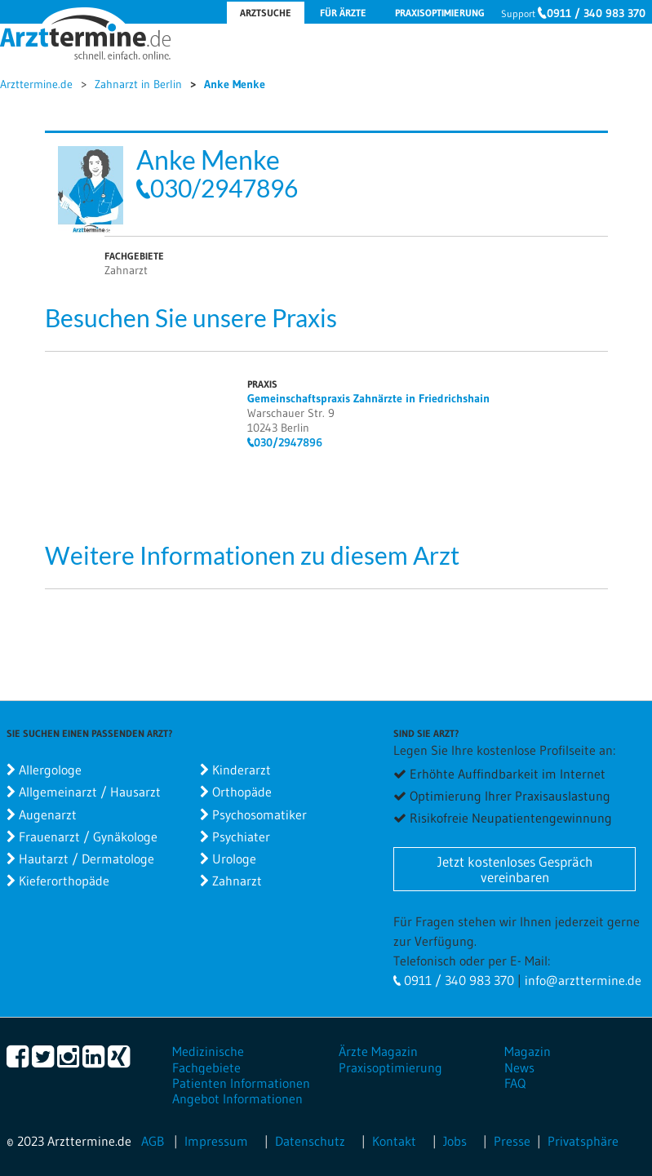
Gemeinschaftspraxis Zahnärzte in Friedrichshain (368, 398)
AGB (152, 1141)
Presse (512, 1141)
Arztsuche (265, 13)
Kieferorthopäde (64, 880)
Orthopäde (242, 791)
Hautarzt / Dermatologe (86, 858)
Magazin (527, 1051)
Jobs (455, 1141)
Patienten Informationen (241, 1083)
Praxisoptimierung (440, 13)
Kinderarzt (241, 769)
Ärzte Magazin (378, 1051)
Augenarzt (48, 814)
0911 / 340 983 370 (596, 13)
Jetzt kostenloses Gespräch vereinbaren (514, 869)
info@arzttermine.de (583, 980)
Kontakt (394, 1141)
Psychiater (241, 836)
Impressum (216, 1141)
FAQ (515, 1083)
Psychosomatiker (259, 814)
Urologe (234, 858)
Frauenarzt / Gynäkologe (88, 836)
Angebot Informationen (237, 1098)
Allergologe (50, 769)
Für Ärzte (343, 13)
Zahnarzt (237, 880)
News (519, 1067)
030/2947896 (224, 187)
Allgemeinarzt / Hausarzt (90, 791)
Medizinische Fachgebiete (208, 1059)
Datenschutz (310, 1141)
